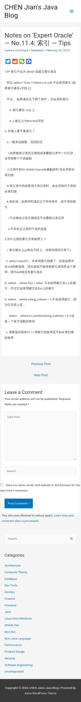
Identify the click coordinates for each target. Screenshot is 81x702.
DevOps (10, 592)
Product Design (15, 651)
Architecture (13, 565)
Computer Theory (16, 572)
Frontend (10, 605)
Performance (13, 645)
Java (8, 611)
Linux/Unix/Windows (18, 618)
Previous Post (41, 364)
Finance (10, 598)
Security (10, 658)
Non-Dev (10, 631)
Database (37, 50)
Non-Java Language (18, 638)
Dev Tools (11, 585)
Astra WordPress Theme (40, 693)
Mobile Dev (12, 625)
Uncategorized (14, 671)
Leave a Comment (16, 50)
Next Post (41, 375)
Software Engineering (19, 665)
